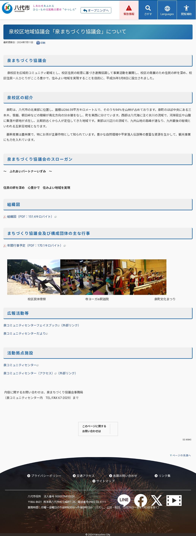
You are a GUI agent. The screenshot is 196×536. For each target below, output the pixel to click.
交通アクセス (84, 476)
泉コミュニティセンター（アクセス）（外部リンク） (40, 373)
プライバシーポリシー (44, 476)
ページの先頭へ (181, 455)
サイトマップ (103, 481)
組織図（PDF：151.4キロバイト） (29, 216)
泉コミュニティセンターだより (25, 333)
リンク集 (163, 476)
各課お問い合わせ (123, 476)
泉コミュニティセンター (20, 365)
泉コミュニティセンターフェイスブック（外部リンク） (42, 325)
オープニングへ (96, 11)
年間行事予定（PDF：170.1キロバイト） (34, 245)
